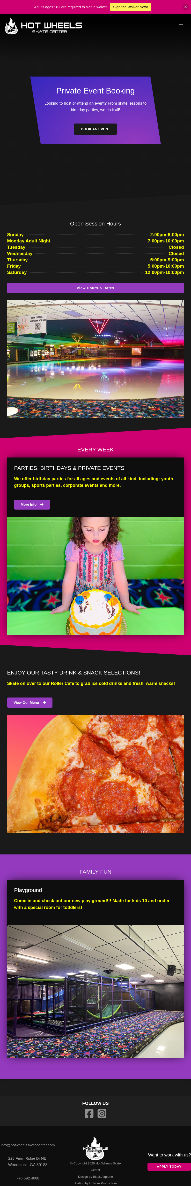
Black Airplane (103, 1176)
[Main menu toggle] (180, 26)
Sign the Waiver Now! (130, 7)
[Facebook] (89, 1113)
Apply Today (169, 1166)
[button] (186, 7)
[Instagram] (102, 1113)
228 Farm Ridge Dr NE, (27, 1161)
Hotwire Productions (103, 1183)
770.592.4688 (28, 1181)
